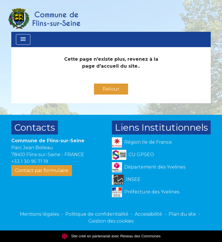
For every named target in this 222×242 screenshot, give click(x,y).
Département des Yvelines (148, 167)
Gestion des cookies (111, 221)
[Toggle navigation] (23, 39)
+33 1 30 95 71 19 (29, 161)
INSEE (126, 180)
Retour (111, 89)
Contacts (34, 127)
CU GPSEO (133, 155)
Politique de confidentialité (96, 214)
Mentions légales (39, 214)
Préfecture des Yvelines (145, 192)
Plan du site (182, 214)
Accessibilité (148, 214)
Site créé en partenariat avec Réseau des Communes (111, 236)
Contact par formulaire (41, 170)
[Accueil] (44, 16)
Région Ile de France (142, 142)
